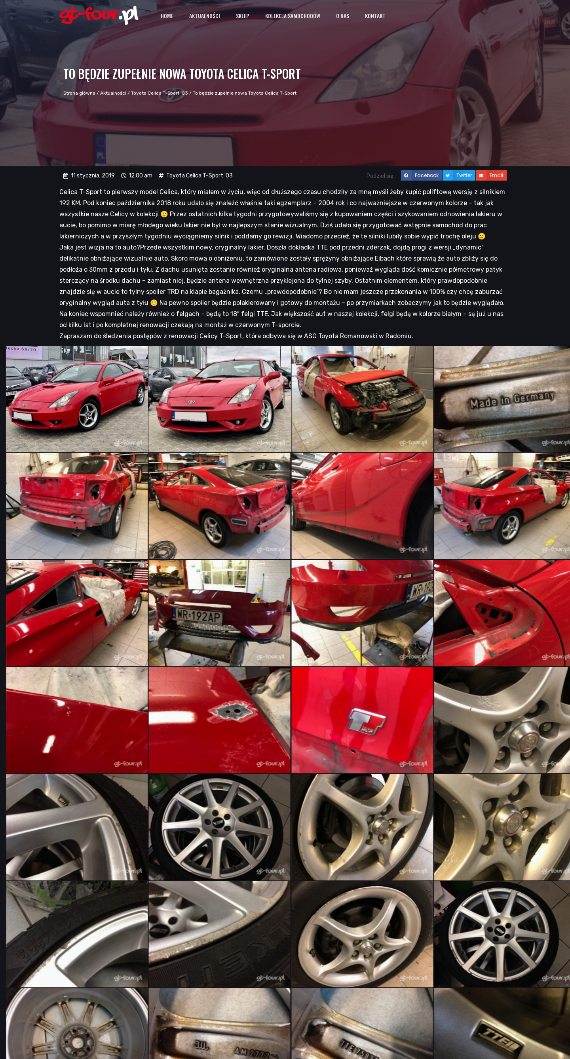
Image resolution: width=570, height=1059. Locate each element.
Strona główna (79, 93)
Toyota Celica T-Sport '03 (159, 93)
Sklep (242, 15)
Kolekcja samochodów (292, 15)
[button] (421, 175)
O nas (342, 15)
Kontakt (375, 15)
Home (167, 15)
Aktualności (204, 15)
